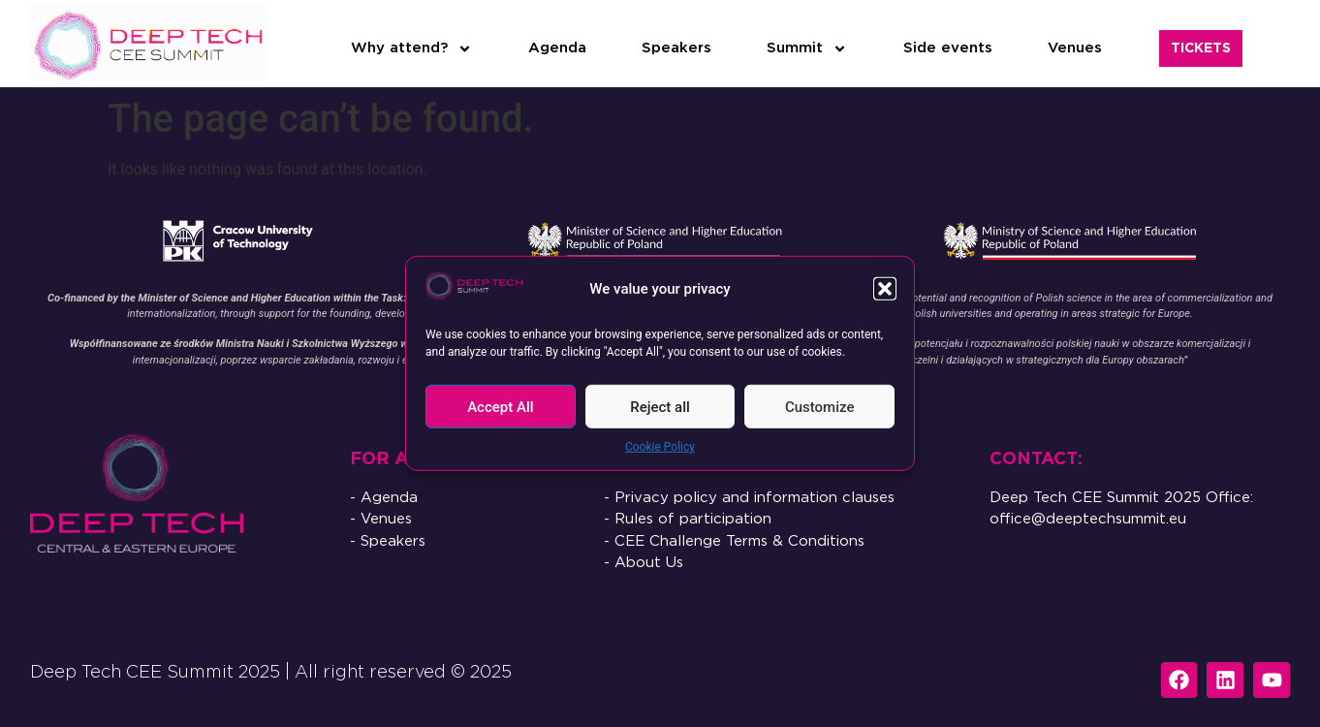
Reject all (660, 407)
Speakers (676, 48)
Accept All (500, 407)
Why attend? (411, 49)
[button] (885, 289)
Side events (947, 48)
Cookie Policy (660, 447)
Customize (820, 407)
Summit (807, 49)
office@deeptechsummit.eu (1088, 519)
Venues (1075, 48)
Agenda (557, 48)
